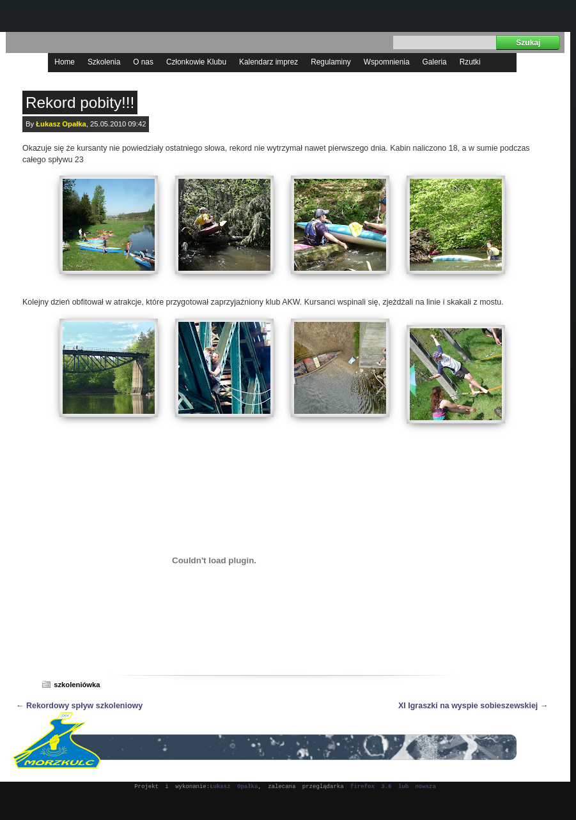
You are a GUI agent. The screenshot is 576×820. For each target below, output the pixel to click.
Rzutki (470, 61)
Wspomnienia (387, 61)
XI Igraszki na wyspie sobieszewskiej (468, 705)
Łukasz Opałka (61, 124)
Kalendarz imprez (268, 61)
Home (64, 61)
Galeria (435, 61)
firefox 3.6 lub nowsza (393, 787)
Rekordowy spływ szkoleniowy (84, 705)
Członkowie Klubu (196, 61)
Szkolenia (104, 61)
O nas (143, 61)
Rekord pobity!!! (80, 102)
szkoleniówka (77, 684)
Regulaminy (331, 61)
